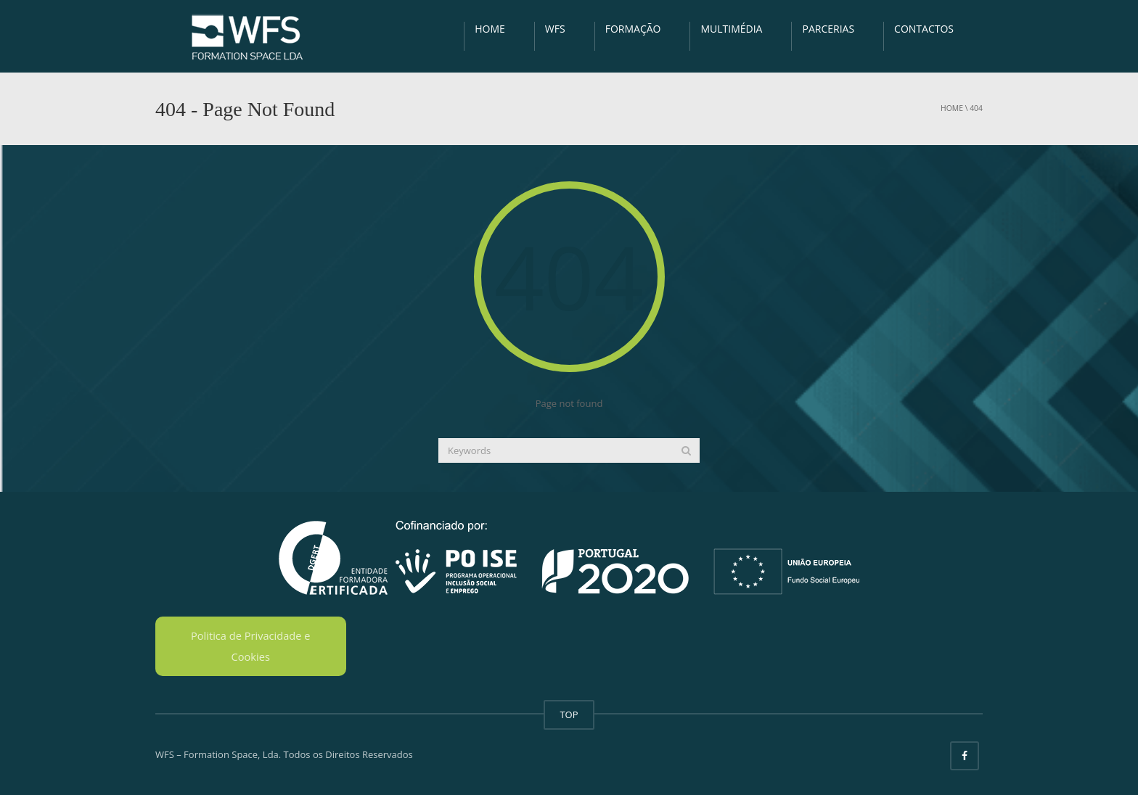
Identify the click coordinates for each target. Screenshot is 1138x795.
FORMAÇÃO (633, 29)
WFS (555, 29)
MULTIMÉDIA (731, 29)
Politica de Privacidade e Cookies (250, 646)
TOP (569, 714)
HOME (490, 29)
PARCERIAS (828, 29)
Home (952, 108)
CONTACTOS (924, 29)
